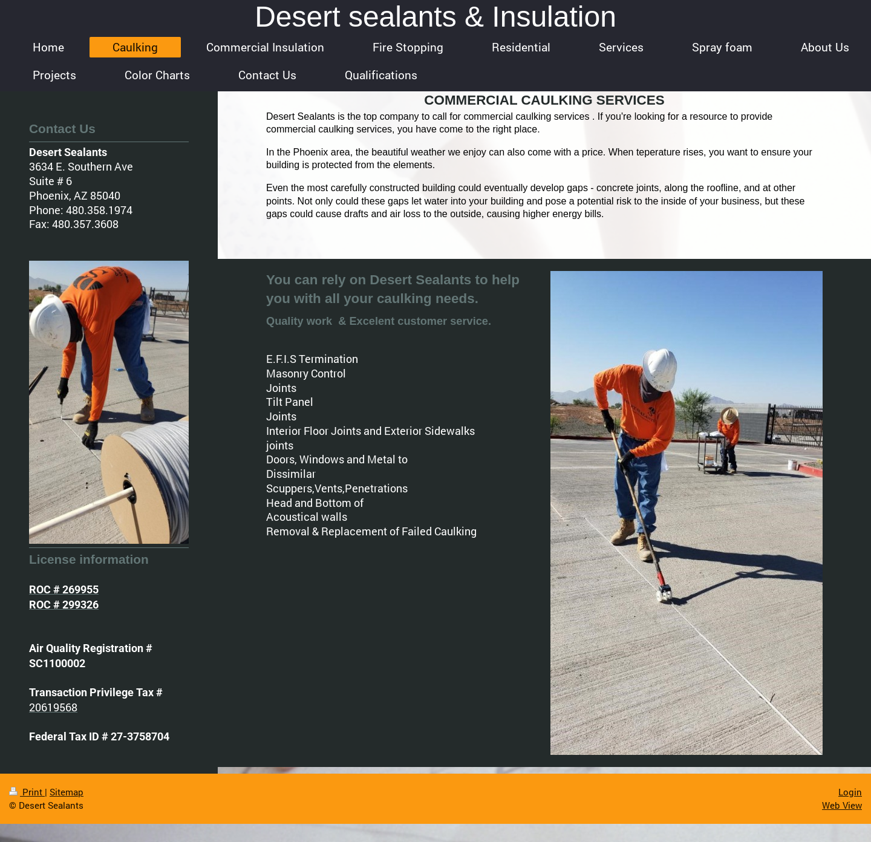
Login (850, 792)
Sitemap (66, 792)
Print (27, 792)
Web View (842, 805)
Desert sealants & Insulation (435, 17)
